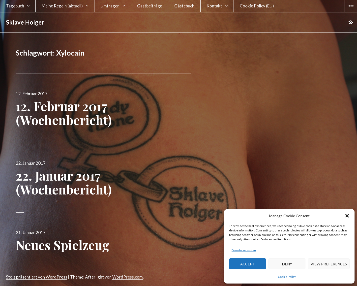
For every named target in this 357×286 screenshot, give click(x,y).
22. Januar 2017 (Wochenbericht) (64, 182)
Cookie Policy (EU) (257, 5)
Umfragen (109, 5)
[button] (347, 215)
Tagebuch (15, 5)
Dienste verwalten (244, 250)
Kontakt (214, 5)
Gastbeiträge (149, 5)
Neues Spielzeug (62, 245)
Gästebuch (184, 5)
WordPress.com (127, 277)
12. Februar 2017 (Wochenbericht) (64, 113)
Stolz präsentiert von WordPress (36, 277)
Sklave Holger (25, 22)
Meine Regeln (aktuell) (62, 5)
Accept (247, 264)
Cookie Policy (287, 277)
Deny (287, 264)
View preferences (329, 264)
